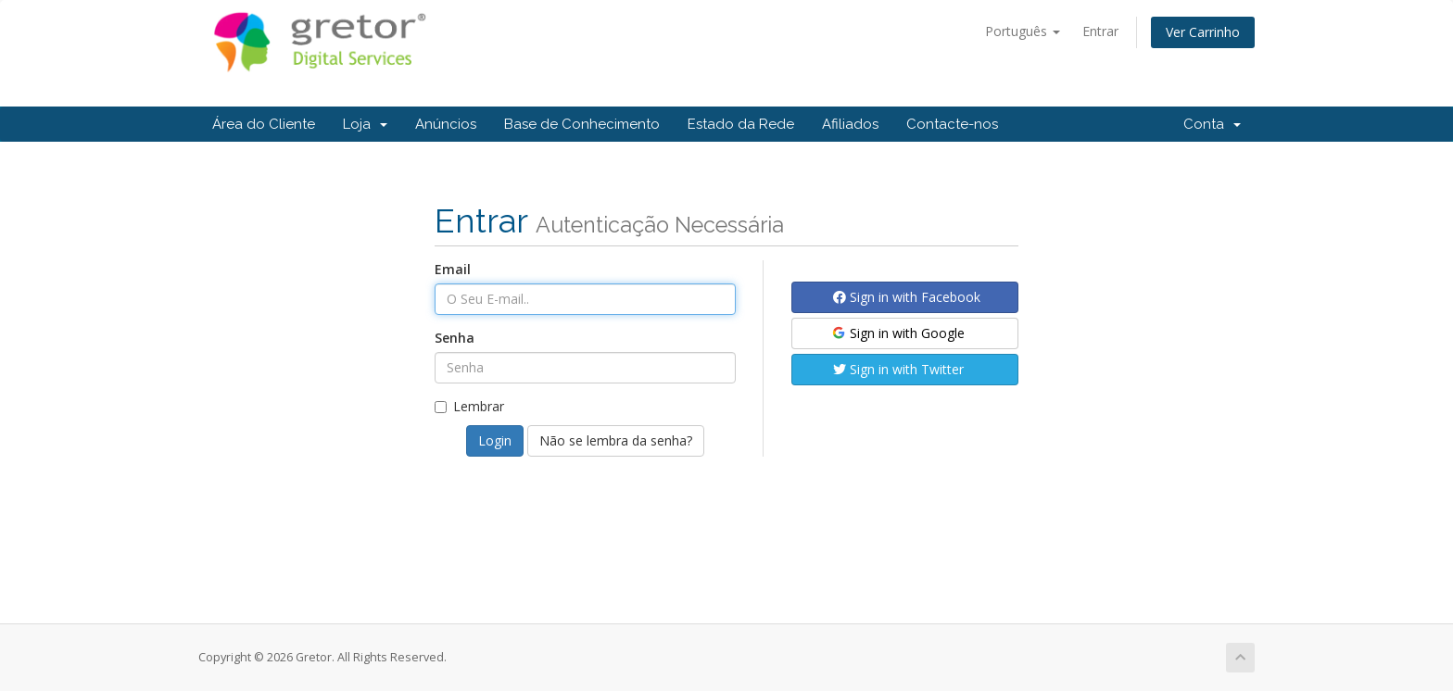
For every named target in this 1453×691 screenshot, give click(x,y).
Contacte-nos (952, 124)
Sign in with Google (897, 333)
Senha (454, 337)
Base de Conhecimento (582, 124)
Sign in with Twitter (898, 369)
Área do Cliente (263, 124)
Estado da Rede (741, 124)
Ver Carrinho (1203, 32)
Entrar (1100, 31)
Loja (365, 124)
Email (453, 269)
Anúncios (445, 124)
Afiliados (850, 124)
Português (1022, 31)
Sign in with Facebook (906, 297)
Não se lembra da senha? (615, 440)
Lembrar (469, 406)
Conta (1212, 124)
